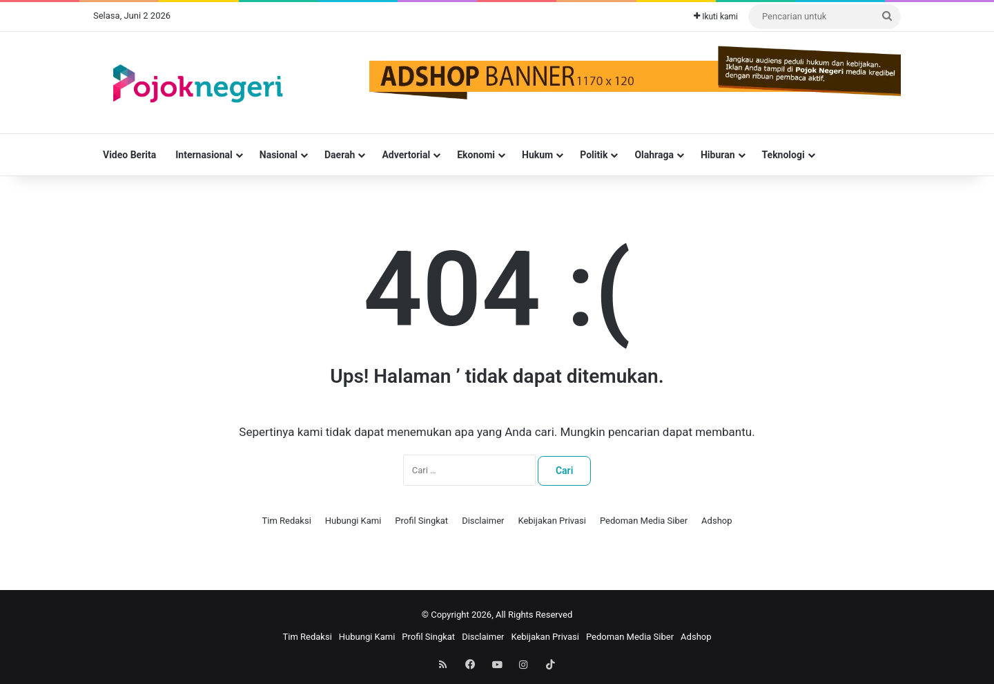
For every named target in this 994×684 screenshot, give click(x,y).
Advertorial (406, 154)
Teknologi (783, 154)
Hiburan (718, 154)
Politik (593, 154)
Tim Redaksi (286, 520)
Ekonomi (476, 154)
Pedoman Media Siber (644, 520)
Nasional (279, 154)
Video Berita (129, 154)
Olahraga (654, 154)
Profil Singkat (421, 520)
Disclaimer (483, 520)
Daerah (339, 154)
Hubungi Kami (353, 520)
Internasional (204, 154)
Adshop (716, 520)
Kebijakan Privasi (552, 520)
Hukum (537, 154)
